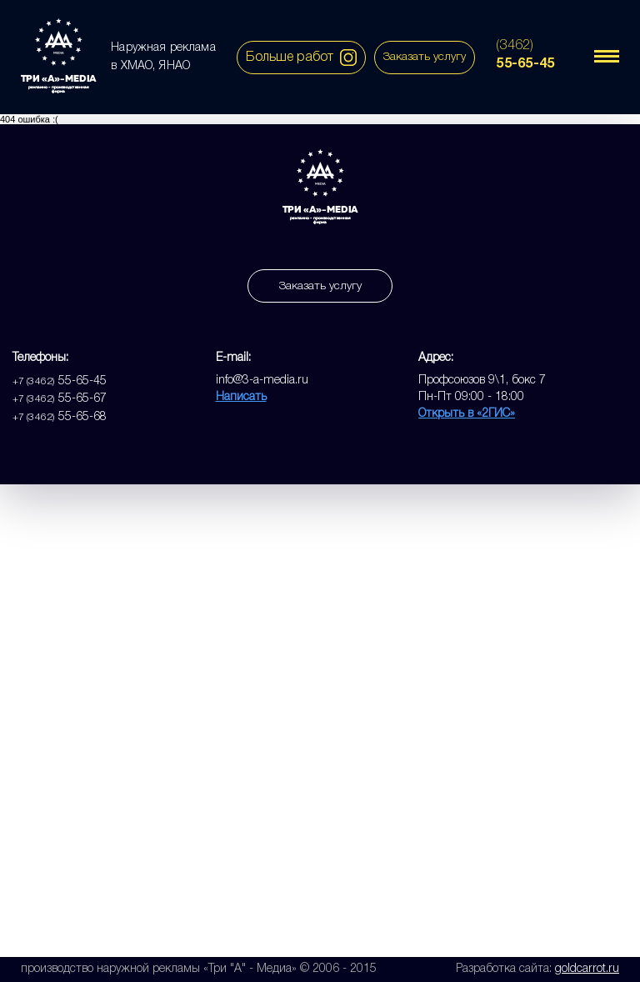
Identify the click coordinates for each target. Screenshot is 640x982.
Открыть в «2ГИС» (466, 413)
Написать (241, 397)
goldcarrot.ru (587, 969)
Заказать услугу (424, 57)
